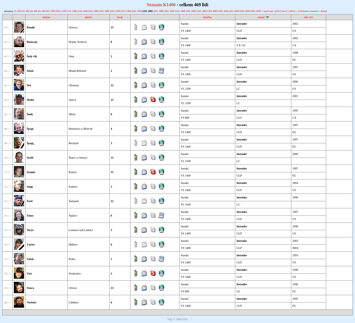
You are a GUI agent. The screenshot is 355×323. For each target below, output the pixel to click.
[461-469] (256, 11)
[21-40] (25, 11)
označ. (261, 17)
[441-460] (245, 11)
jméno (46, 17)
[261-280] (147, 11)
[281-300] (158, 11)
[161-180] (93, 11)
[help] (324, 11)
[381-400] (212, 11)
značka (207, 17)
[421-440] (234, 11)
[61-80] (42, 11)
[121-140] (72, 11)
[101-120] (61, 11)
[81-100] (51, 11)
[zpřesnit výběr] (272, 11)
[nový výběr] (288, 11)
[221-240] (126, 11)
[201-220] (115, 11)
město (88, 17)
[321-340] (180, 11)
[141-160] (82, 11)
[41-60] (34, 11)
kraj (119, 17)
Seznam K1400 (161, 4)
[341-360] (191, 11)
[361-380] (201, 11)
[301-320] (169, 11)
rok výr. (308, 17)
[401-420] (223, 11)
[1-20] (18, 11)
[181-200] (104, 11)
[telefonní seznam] (308, 11)
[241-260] (137, 11)
